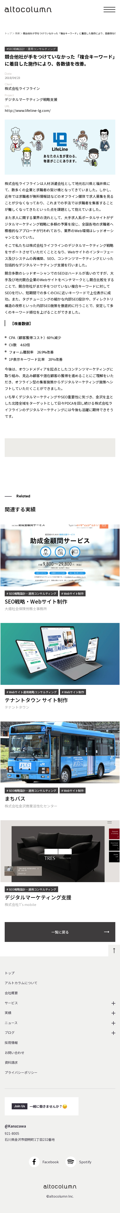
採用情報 (11, 1042)
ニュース (11, 1023)
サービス (11, 1003)
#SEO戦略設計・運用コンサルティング (31, 49)
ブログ (10, 1032)
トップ (8, 33)
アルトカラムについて (21, 983)
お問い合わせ (14, 1052)
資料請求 (11, 1062)
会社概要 (11, 993)
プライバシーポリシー (21, 1072)
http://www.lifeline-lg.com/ (28, 110)
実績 (17, 33)
